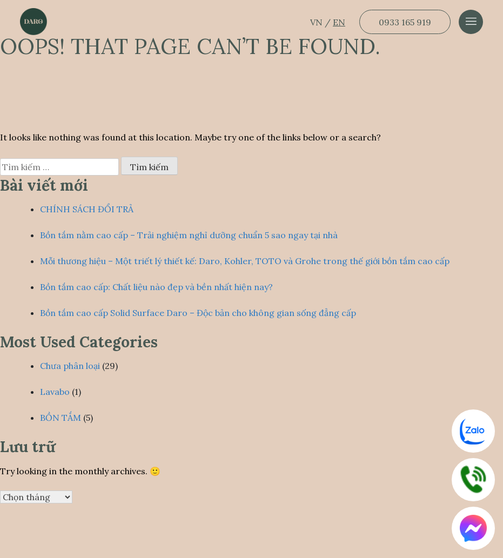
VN (317, 22)
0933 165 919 (405, 22)
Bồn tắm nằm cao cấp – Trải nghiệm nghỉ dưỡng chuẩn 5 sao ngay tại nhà (189, 235)
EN (339, 22)
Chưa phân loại (70, 365)
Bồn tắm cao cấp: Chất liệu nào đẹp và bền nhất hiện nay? (156, 286)
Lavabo (55, 391)
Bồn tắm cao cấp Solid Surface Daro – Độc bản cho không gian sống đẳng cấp (198, 312)
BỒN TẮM (60, 417)
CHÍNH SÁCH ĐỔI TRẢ (86, 209)
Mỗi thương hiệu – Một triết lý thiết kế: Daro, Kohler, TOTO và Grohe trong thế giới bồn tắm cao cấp (245, 261)
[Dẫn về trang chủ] (33, 21)
